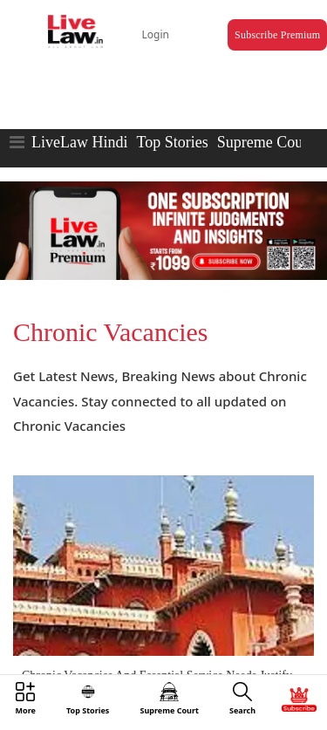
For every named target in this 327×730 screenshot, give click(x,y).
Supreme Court (265, 142)
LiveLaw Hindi (79, 142)
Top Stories (172, 142)
